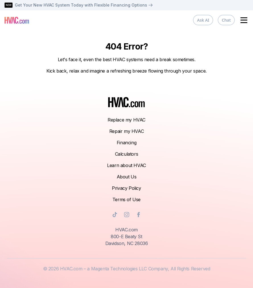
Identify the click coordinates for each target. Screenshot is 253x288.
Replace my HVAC (126, 120)
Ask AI (203, 20)
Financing (126, 142)
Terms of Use (126, 199)
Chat (226, 20)
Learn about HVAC (126, 165)
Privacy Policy (126, 188)
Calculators (126, 154)
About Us (127, 177)
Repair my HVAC (126, 131)
